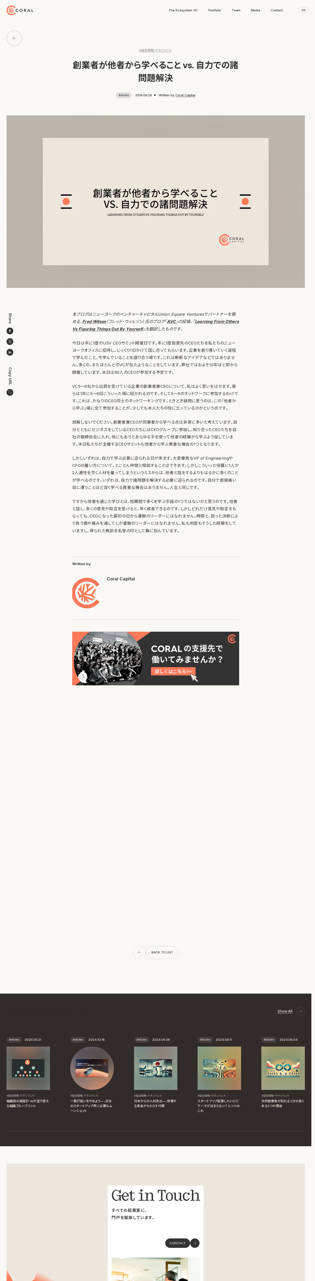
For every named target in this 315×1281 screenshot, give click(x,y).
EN (304, 10)
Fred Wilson (94, 321)
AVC (171, 321)
